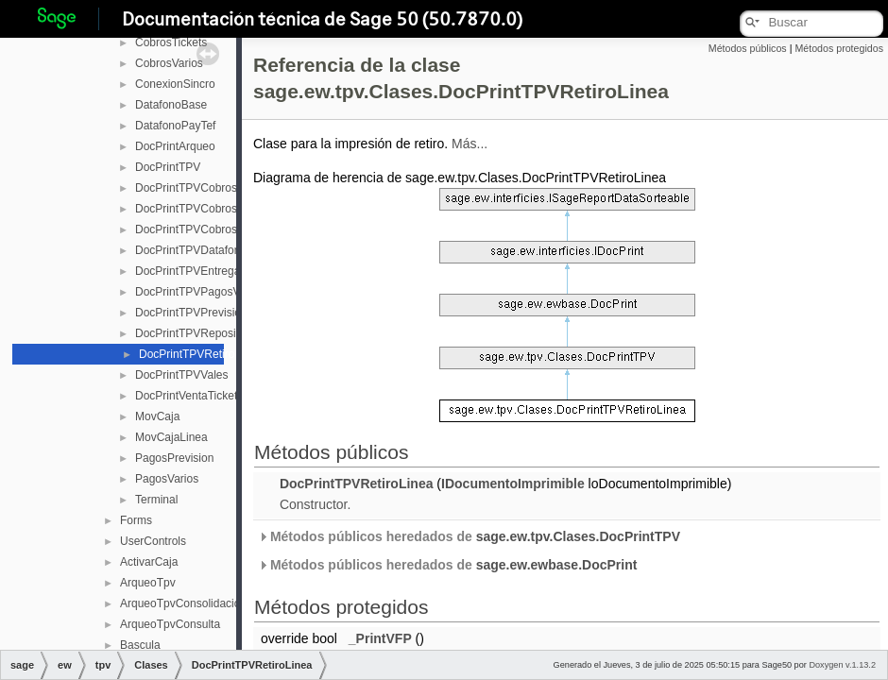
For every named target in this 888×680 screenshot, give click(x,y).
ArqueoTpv (148, 582)
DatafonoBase (171, 104)
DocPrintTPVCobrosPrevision (209, 188)
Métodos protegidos (838, 48)
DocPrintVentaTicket (186, 395)
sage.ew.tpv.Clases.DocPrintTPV (578, 536)
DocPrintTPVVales (181, 375)
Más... (469, 143)
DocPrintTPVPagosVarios (200, 291)
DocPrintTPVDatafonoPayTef (208, 250)
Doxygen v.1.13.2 (842, 665)
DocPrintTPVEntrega (187, 271)
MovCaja (157, 416)
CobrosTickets (171, 42)
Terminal (156, 499)
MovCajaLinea (171, 437)
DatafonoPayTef (175, 125)
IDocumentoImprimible (513, 483)
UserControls (153, 541)
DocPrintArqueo (175, 146)
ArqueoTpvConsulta (170, 624)
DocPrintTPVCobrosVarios (201, 229)
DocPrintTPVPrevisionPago (204, 312)
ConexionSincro (175, 84)
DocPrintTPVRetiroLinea (201, 354)
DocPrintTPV (167, 167)
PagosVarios (166, 478)
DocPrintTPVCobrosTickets (204, 208)
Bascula (140, 645)
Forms (136, 520)
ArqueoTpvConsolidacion (183, 603)
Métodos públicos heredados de (469, 536)
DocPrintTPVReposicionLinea (209, 333)
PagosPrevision (174, 458)
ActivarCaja (149, 562)
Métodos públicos (748, 48)
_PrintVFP (380, 638)
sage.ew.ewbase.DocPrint (557, 564)
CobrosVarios (169, 63)
